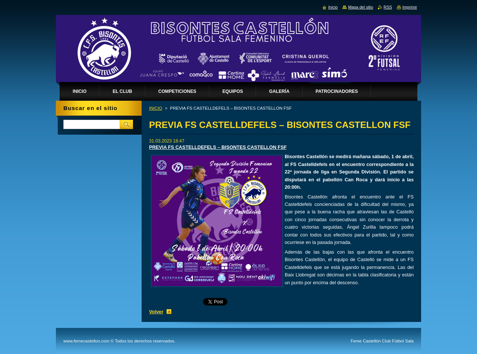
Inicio (333, 7)
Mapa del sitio (360, 7)
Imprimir (409, 7)
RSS (387, 7)
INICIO (155, 108)
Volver (156, 311)
